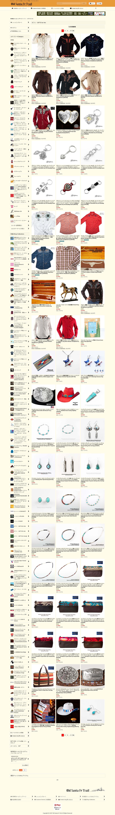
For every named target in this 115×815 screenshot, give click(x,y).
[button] (95, 8)
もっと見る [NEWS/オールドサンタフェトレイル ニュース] (25, 765)
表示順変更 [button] (72, 26)
